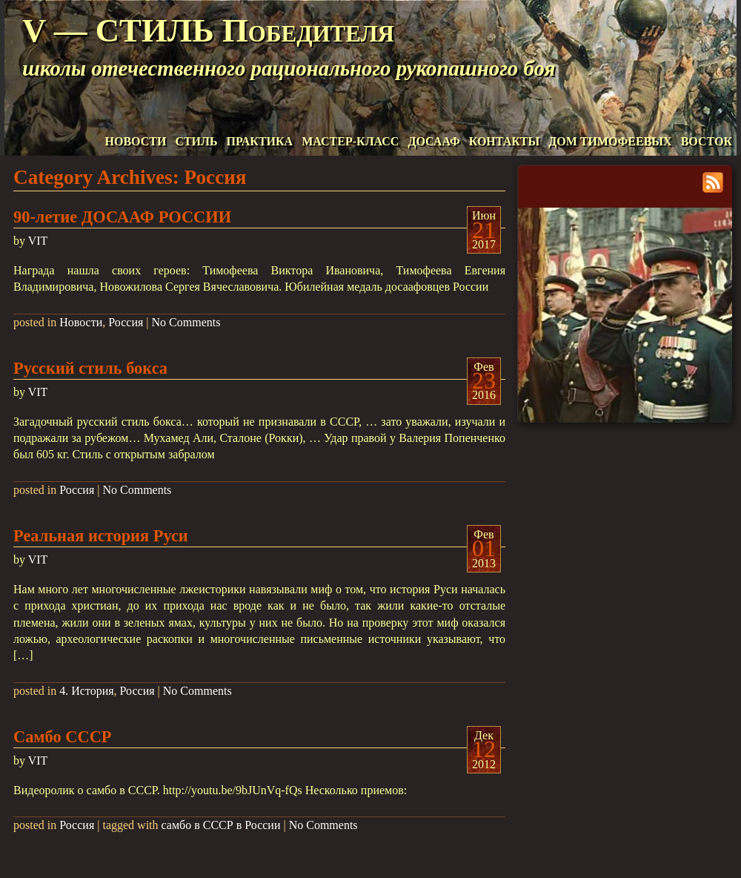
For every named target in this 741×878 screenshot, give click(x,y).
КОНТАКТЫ (504, 141)
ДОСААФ (433, 141)
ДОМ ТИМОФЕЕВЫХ (609, 141)
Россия (125, 322)
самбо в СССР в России (221, 825)
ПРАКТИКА (260, 141)
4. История (86, 690)
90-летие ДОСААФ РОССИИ (122, 217)
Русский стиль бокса (90, 368)
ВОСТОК (706, 141)
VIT (38, 240)
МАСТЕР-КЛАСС (350, 141)
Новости (80, 322)
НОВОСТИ (136, 141)
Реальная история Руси (100, 536)
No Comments (186, 322)
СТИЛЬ (196, 141)
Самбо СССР (62, 736)
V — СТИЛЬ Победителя (208, 30)
